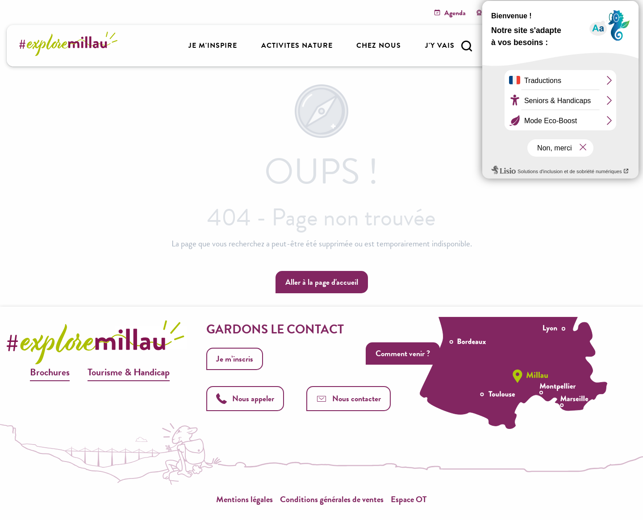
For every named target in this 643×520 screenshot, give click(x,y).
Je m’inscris (234, 359)
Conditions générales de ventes (332, 499)
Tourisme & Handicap (129, 372)
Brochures (50, 372)
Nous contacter (348, 398)
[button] (466, 46)
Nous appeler (245, 398)
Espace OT (409, 499)
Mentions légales (244, 499)
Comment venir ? (403, 353)
